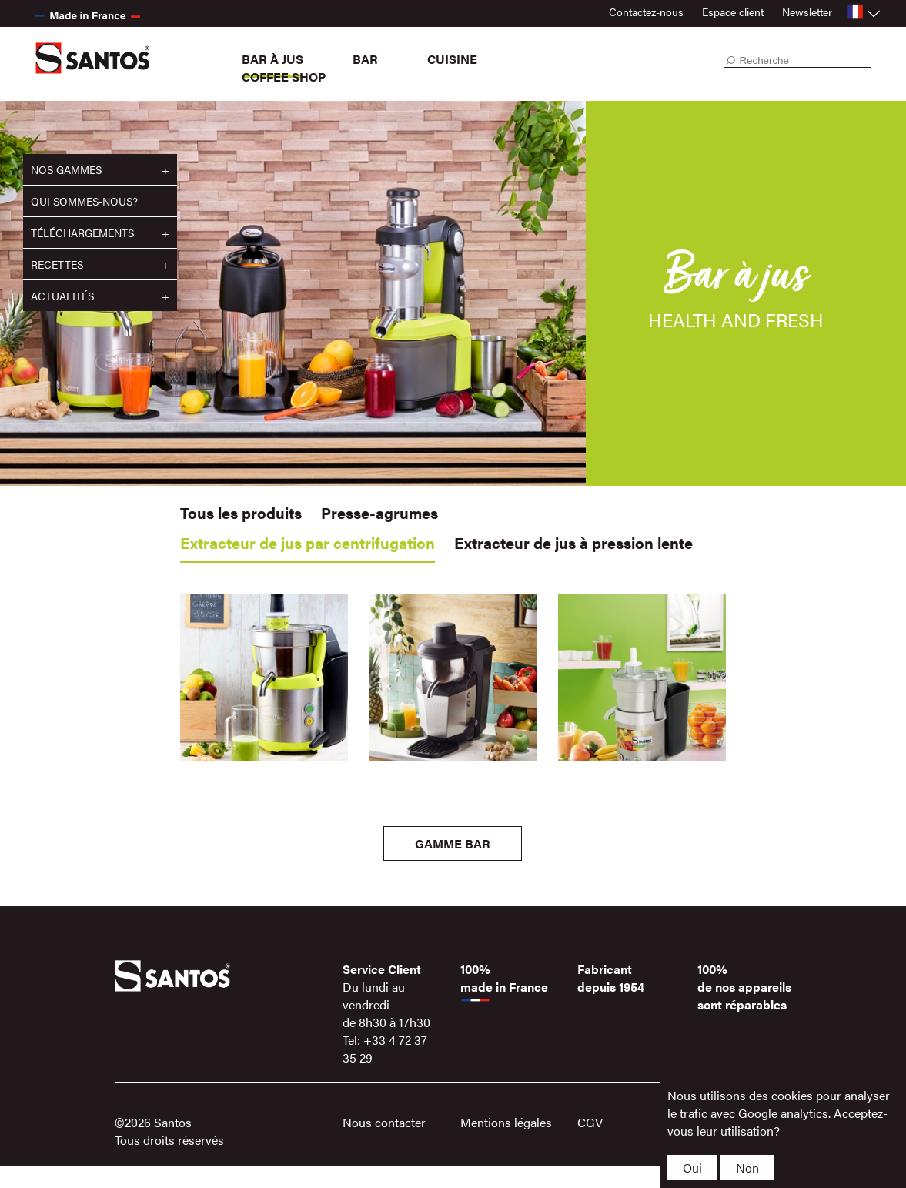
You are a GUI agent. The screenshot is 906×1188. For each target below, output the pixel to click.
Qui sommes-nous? (84, 201)
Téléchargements (82, 232)
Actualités (62, 295)
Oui (692, 1167)
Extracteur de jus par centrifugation (307, 542)
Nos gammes (66, 169)
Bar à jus (272, 59)
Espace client (733, 11)
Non (747, 1167)
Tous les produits (241, 512)
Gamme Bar (452, 843)
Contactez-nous (646, 11)
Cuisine (452, 59)
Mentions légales (506, 1122)
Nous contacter (384, 1122)
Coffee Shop (284, 76)
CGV (590, 1122)
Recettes (57, 264)
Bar (365, 59)
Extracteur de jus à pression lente (573, 542)
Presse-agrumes (379, 512)
